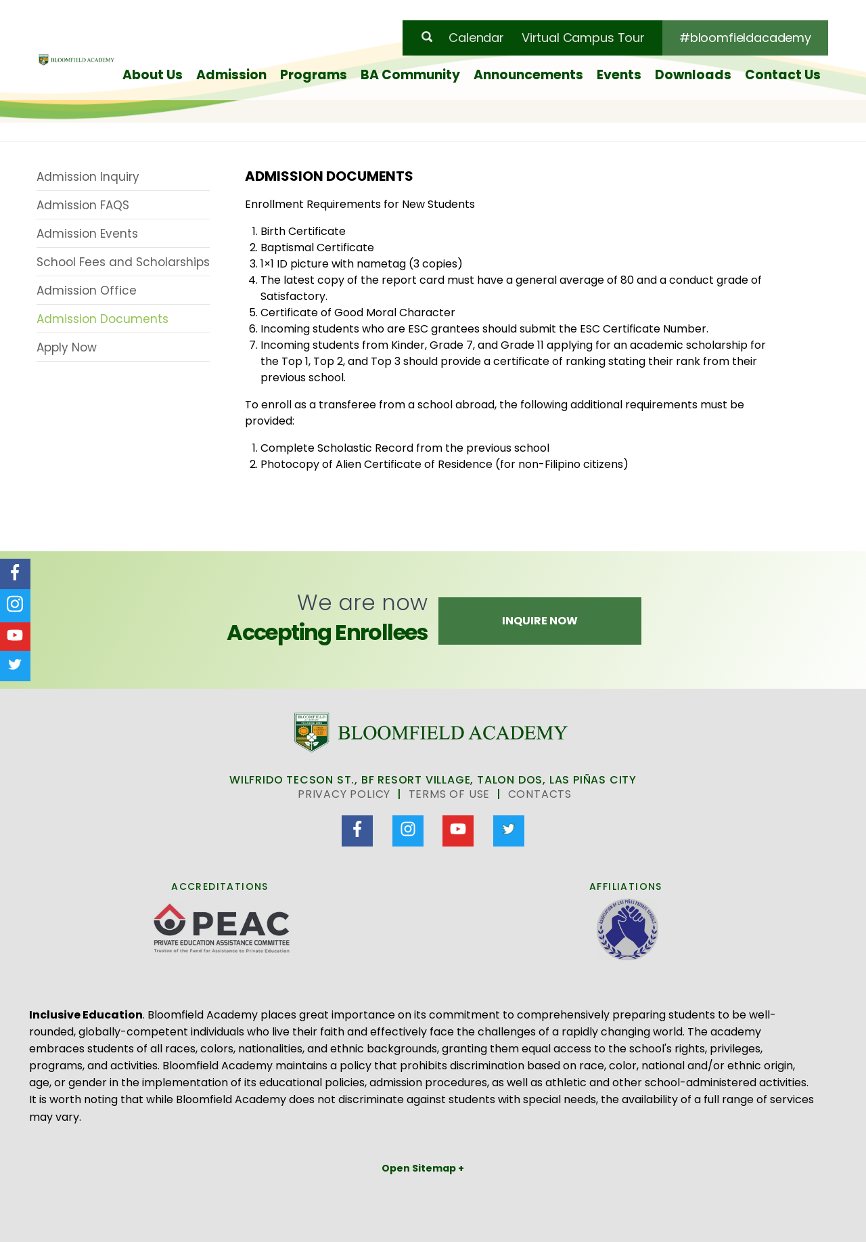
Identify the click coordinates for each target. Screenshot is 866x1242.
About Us (152, 75)
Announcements (528, 75)
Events (619, 75)
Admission (231, 75)
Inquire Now (540, 620)
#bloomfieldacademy (745, 37)
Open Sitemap (420, 1168)
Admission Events (87, 234)
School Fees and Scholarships (123, 262)
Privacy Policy (344, 794)
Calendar (476, 37)
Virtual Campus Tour (583, 37)
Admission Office (87, 290)
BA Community (410, 75)
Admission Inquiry (88, 177)
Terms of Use (450, 794)
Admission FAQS (83, 205)
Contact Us (783, 75)
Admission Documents (102, 319)
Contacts (540, 794)
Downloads (693, 75)
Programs (313, 75)
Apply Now (67, 347)
